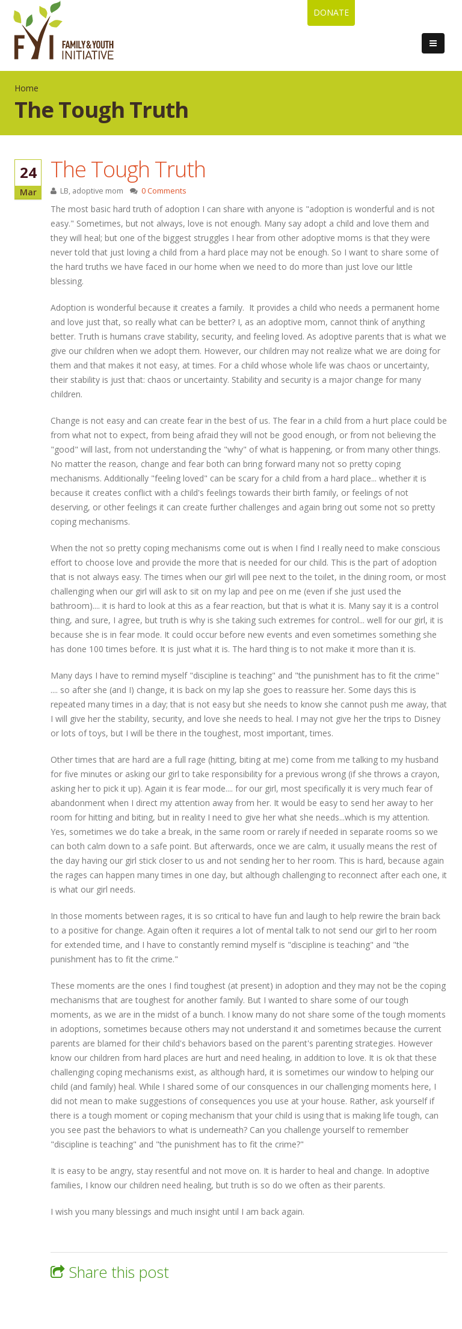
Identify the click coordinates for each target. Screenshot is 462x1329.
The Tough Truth (128, 169)
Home (26, 88)
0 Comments (163, 191)
